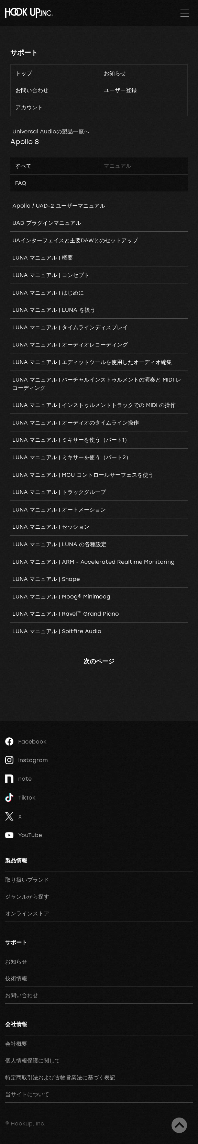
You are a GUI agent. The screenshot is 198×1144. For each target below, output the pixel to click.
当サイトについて (27, 1094)
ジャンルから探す (27, 896)
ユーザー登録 (120, 90)
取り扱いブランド (27, 879)
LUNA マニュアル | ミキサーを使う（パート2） (71, 457)
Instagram (26, 760)
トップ (23, 73)
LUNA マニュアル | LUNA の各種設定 (59, 544)
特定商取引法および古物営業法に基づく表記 (60, 1077)
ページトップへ (179, 1125)
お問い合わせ (31, 90)
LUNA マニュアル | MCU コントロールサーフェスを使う (83, 474)
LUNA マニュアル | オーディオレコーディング (70, 344)
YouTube (23, 835)
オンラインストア (27, 913)
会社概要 (16, 1043)
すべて (23, 165)
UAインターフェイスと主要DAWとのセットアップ (75, 240)
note (18, 778)
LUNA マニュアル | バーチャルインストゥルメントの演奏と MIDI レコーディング (96, 384)
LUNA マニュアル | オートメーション (59, 509)
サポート (24, 52)
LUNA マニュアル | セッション (50, 526)
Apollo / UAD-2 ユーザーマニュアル (58, 205)
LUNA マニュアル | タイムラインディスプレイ (70, 327)
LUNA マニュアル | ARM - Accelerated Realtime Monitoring (93, 561)
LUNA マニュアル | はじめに (48, 292)
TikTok (20, 797)
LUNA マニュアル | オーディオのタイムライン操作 (75, 422)
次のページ (99, 661)
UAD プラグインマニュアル (46, 223)
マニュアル (117, 165)
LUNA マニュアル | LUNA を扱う (54, 310)
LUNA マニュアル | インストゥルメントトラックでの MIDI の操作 (94, 405)
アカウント (29, 107)
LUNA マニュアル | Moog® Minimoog (61, 596)
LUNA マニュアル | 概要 (42, 257)
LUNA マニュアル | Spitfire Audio (56, 631)
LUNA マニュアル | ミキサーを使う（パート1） (71, 439)
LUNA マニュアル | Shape (46, 579)
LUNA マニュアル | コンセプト (50, 275)
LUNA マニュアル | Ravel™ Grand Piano (65, 613)
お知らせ (115, 73)
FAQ (20, 183)
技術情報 (16, 978)
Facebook (25, 741)
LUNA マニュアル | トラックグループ (59, 492)
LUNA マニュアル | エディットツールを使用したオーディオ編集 (92, 362)
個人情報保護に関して (32, 1060)
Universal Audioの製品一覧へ (50, 131)
